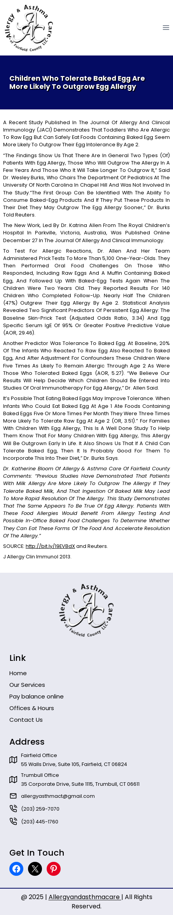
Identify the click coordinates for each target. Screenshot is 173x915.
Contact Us (26, 720)
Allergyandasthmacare (85, 896)
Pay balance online (36, 696)
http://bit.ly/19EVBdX (50, 546)
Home (18, 673)
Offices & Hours (31, 708)
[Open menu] (166, 28)
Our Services (27, 685)
